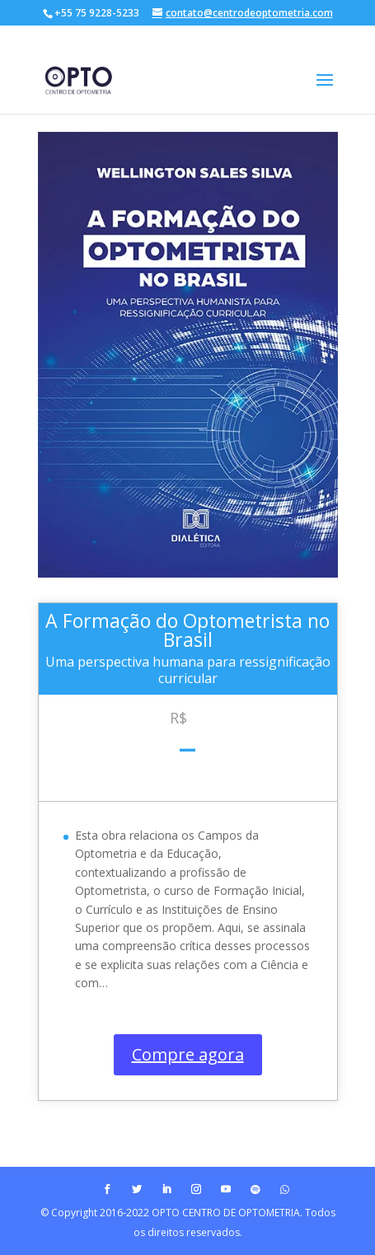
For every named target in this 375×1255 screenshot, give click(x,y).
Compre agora (188, 1054)
